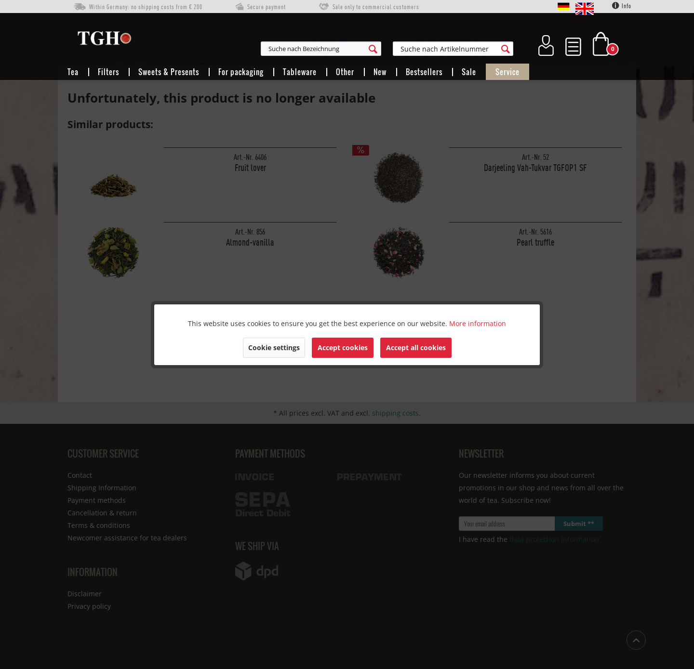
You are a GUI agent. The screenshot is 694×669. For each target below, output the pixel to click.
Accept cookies (343, 347)
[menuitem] (368, 48)
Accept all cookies (416, 347)
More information (477, 323)
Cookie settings (274, 347)
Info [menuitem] (621, 6)
